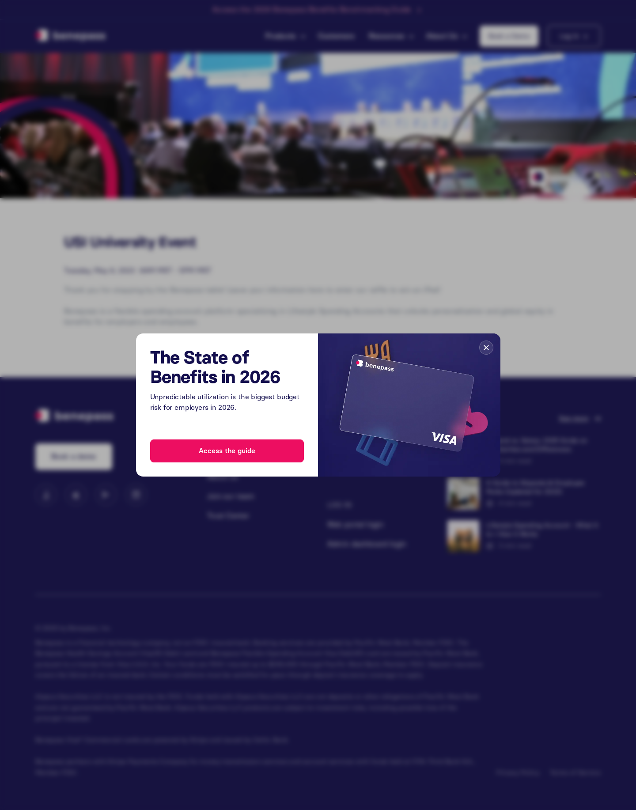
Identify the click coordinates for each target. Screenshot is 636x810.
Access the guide (227, 451)
